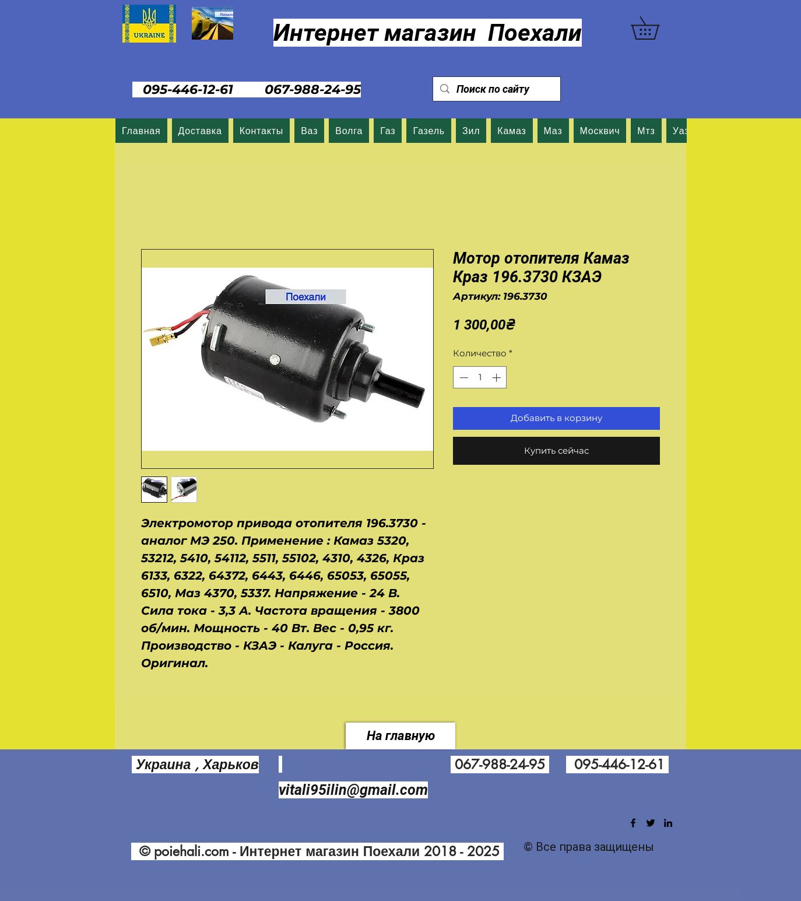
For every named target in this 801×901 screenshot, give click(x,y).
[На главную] (400, 736)
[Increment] (497, 377)
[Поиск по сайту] (496, 89)
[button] (656, 28)
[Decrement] (462, 377)
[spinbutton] (480, 377)
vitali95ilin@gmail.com (353, 789)
